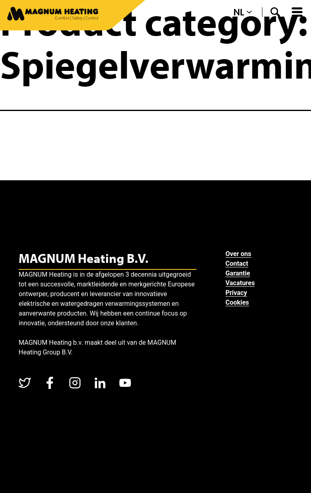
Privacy (236, 293)
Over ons (238, 254)
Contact (237, 263)
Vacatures (240, 283)
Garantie (238, 273)
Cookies (237, 302)
